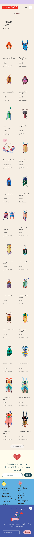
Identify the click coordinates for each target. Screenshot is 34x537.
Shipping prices (23, 500)
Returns (21, 503)
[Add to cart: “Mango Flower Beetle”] (7, 269)
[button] (17, 534)
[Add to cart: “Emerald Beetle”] (23, 405)
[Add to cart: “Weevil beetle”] (7, 371)
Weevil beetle (7, 363)
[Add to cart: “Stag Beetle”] (23, 134)
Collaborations (7, 508)
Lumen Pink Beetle (23, 92)
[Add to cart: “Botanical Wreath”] (7, 167)
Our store (5, 493)
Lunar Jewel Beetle (7, 398)
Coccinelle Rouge (9, 58)
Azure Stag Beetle (23, 59)
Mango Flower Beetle (8, 262)
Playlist (4, 511)
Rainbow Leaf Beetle (23, 296)
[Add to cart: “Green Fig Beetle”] (23, 269)
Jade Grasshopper (7, 126)
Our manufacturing (9, 499)
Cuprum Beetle (8, 91)
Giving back (6, 501)
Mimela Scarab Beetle (24, 194)
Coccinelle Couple (6, 228)
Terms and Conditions (22, 494)
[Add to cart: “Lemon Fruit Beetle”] (23, 167)
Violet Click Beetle (23, 228)
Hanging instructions (6, 505)
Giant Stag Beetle (25, 431)
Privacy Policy (23, 506)
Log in (20, 490)
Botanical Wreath (9, 159)
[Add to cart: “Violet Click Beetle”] (23, 235)
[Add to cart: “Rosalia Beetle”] (23, 371)
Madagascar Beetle (23, 330)
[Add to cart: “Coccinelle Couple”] (7, 235)
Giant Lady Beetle (6, 432)
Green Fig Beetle (25, 261)
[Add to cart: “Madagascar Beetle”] (23, 337)
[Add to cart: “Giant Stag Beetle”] (23, 439)
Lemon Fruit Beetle (23, 160)
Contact (5, 514)
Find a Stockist (7, 530)
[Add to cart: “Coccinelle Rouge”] (7, 66)
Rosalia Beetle (24, 363)
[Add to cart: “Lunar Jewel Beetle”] (7, 405)
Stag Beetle (23, 125)
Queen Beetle (8, 295)
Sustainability (7, 496)
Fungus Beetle (8, 193)
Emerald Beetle (24, 397)
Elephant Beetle (8, 329)
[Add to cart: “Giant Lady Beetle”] (7, 439)
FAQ (20, 498)
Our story (5, 490)
